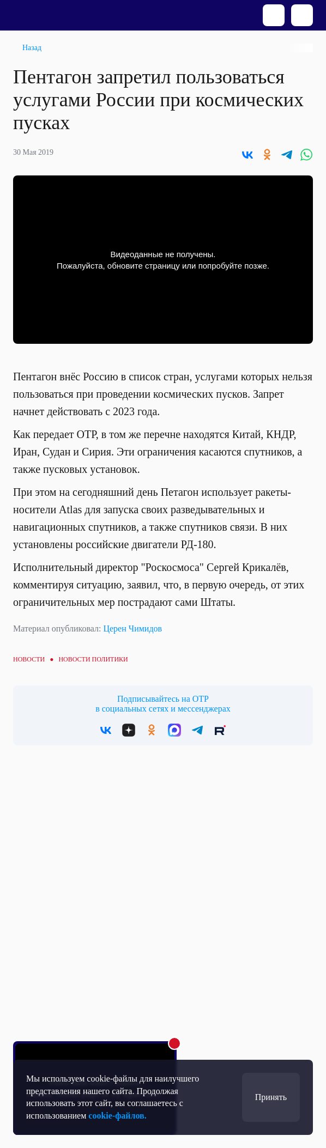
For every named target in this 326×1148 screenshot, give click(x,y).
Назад (31, 48)
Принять (271, 1097)
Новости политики (93, 659)
